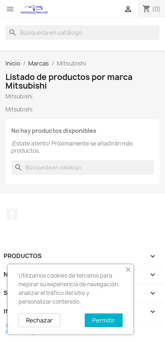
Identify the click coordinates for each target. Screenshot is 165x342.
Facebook (12, 214)
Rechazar (39, 320)
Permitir (103, 320)
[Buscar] (82, 32)
